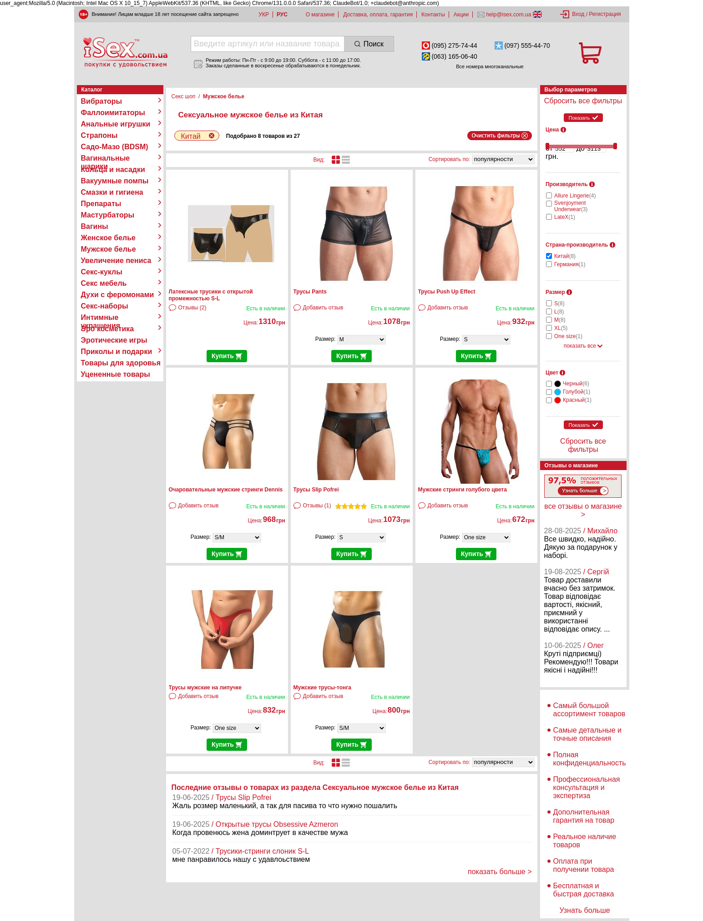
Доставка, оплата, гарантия (378, 14)
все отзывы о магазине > (583, 510)
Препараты (101, 203)
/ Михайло (600, 531)
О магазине (320, 14)
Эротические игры (114, 340)
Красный (577, 400)
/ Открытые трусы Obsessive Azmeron (275, 824)
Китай (565, 256)
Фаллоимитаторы (113, 112)
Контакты (433, 14)
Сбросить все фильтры (583, 101)
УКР (263, 14)
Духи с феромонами (117, 295)
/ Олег (593, 645)
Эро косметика (107, 329)
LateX (564, 217)
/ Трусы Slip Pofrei (241, 797)
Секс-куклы (101, 272)
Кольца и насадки (113, 169)
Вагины (94, 226)
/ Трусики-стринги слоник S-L (260, 851)
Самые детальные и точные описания (587, 734)
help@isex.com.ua (509, 14)
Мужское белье (108, 249)
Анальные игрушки (116, 124)
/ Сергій (596, 572)
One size (568, 336)
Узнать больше (584, 910)
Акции (461, 14)
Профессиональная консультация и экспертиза (586, 787)
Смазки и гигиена (112, 192)
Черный (576, 383)
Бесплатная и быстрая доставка (583, 890)
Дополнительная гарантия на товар (584, 816)
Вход (578, 14)
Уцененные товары (115, 374)
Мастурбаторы (108, 215)
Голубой (576, 392)
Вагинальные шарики (105, 158)
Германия (569, 264)
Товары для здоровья (121, 363)
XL (560, 328)
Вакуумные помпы (115, 181)
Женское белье (108, 238)
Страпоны (99, 135)
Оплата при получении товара (583, 865)
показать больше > (500, 871)
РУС (282, 14)
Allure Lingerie (575, 195)
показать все (583, 346)
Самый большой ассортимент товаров (589, 710)
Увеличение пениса (116, 260)
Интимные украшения (101, 318)
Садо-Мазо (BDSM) (114, 147)
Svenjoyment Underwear (570, 206)
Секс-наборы (104, 306)
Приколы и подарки (116, 351)
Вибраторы (101, 101)
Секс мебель (104, 283)
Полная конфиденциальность (589, 759)
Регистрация (605, 14)
